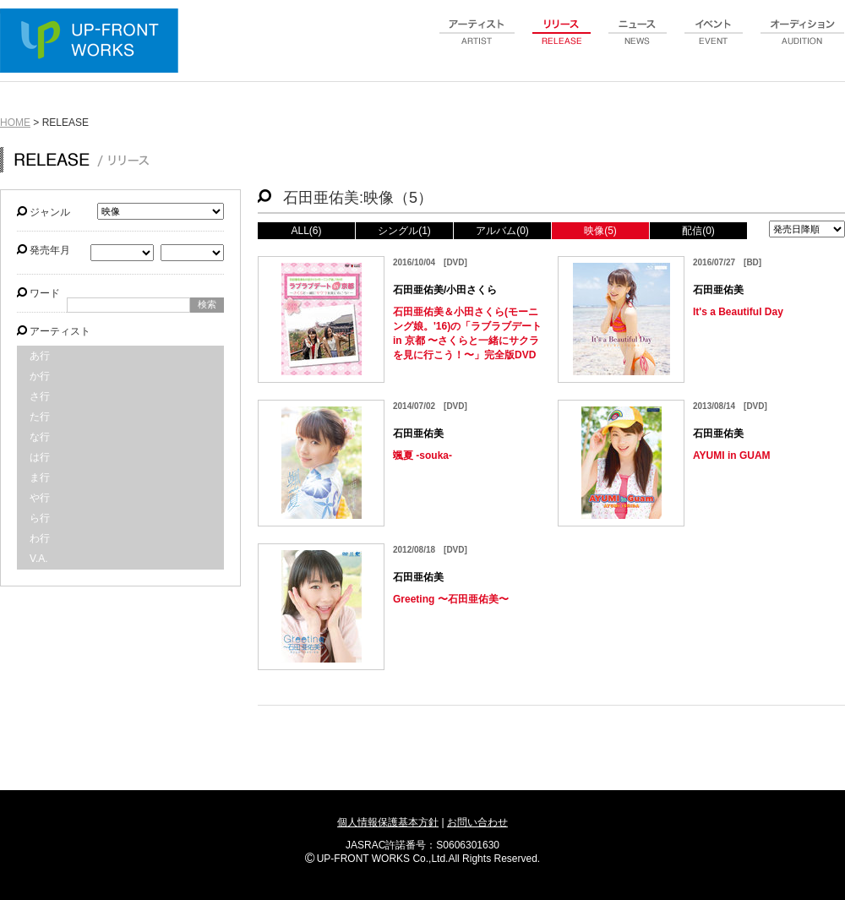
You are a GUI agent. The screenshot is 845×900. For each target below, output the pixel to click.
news (638, 41)
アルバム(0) (502, 231)
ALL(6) (306, 231)
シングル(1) (404, 231)
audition (802, 41)
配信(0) (698, 231)
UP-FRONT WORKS (93, 42)
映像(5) (600, 231)
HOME (15, 122)
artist (477, 41)
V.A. (39, 559)
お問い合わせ (477, 822)
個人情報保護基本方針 (388, 822)
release (562, 41)
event (714, 41)
